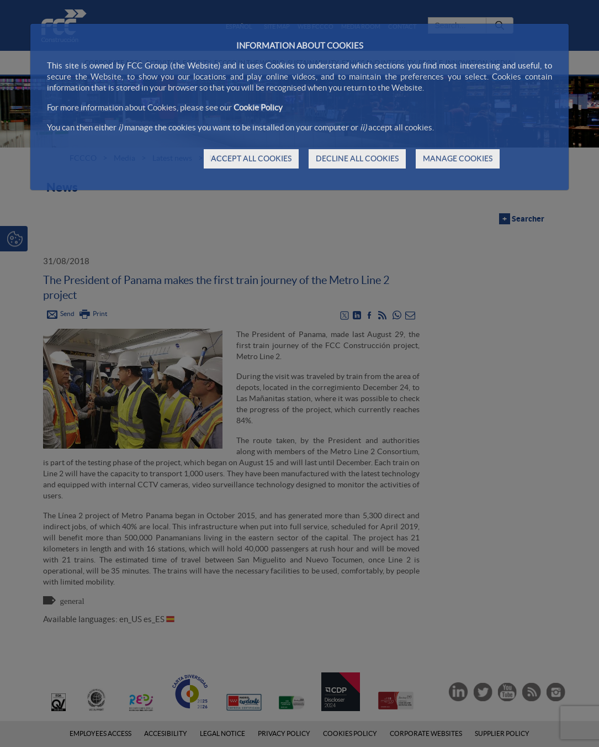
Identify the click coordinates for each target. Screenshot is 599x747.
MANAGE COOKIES (457, 158)
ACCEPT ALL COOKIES (251, 158)
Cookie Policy (258, 107)
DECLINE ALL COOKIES (357, 158)
